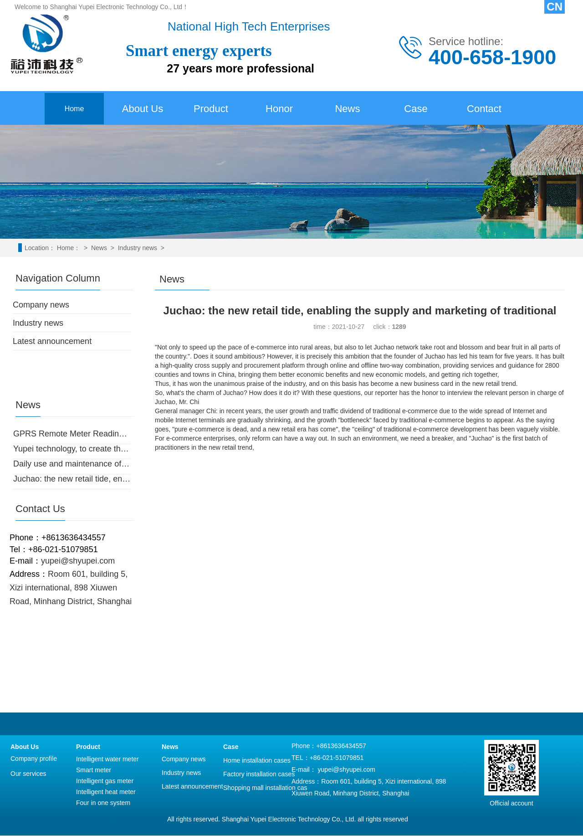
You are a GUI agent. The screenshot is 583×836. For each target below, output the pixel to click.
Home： (68, 247)
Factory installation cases (259, 774)
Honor (279, 108)
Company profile (33, 758)
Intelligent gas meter (104, 781)
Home (74, 109)
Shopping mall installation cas (265, 787)
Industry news (137, 247)
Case (415, 108)
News (347, 108)
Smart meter (93, 770)
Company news (41, 304)
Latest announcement (52, 341)
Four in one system (103, 802)
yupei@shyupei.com (346, 769)
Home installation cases (257, 760)
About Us (143, 108)
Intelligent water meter (107, 759)
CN (555, 6)
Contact (484, 108)
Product (211, 108)
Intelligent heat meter (106, 791)
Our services (28, 773)
